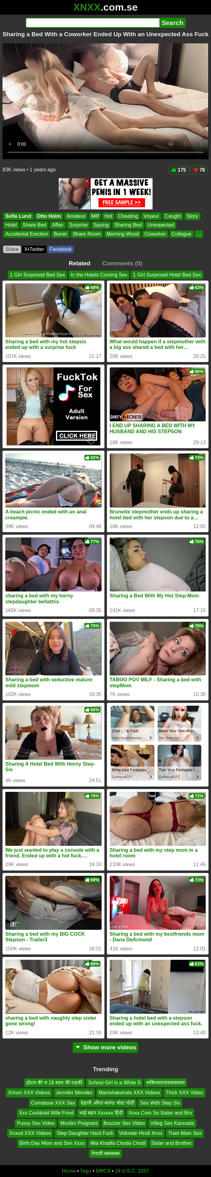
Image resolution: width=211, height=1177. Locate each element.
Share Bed (34, 225)
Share (12, 249)
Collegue (181, 234)
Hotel (11, 225)
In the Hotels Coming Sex (99, 274)
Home (69, 1171)
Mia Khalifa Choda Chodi (118, 1143)
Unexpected (161, 225)
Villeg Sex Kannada (172, 1123)
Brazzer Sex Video (124, 1123)
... (199, 234)
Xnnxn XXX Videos (29, 1092)
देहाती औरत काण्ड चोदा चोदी (107, 1103)
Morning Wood (123, 234)
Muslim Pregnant (79, 1123)
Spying (101, 225)
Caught (173, 216)
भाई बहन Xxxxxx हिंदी (101, 1113)
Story (192, 216)
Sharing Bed (128, 225)
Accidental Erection (26, 234)
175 (178, 170)
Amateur (76, 216)
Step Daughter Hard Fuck (85, 1133)
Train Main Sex (185, 1133)
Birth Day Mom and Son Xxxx (52, 1143)
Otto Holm (49, 216)
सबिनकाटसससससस (165, 1082)
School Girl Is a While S (114, 1082)
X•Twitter (34, 249)
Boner (60, 234)
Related (79, 263)
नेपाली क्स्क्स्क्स (105, 1153)
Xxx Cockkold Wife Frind (46, 1113)
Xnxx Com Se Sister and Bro (160, 1113)
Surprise (78, 225)
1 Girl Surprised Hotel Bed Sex (167, 274)
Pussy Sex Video (36, 1123)
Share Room (87, 234)
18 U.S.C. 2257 (132, 1171)
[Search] (93, 23)
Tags (85, 1171)
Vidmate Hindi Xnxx (141, 1133)
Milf (95, 216)
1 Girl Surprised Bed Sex (37, 274)
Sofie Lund (18, 216)
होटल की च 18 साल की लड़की (54, 1082)
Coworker (155, 234)
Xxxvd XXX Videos (30, 1133)
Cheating (128, 216)
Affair (57, 225)
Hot (108, 216)
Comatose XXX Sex (53, 1103)
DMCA (103, 1171)
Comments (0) (122, 263)
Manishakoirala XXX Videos (129, 1092)
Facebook (61, 249)
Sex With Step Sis (160, 1103)
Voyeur (151, 216)
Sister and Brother (171, 1143)
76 (199, 170)
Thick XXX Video (184, 1092)
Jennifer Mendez (74, 1092)
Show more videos (105, 1047)
